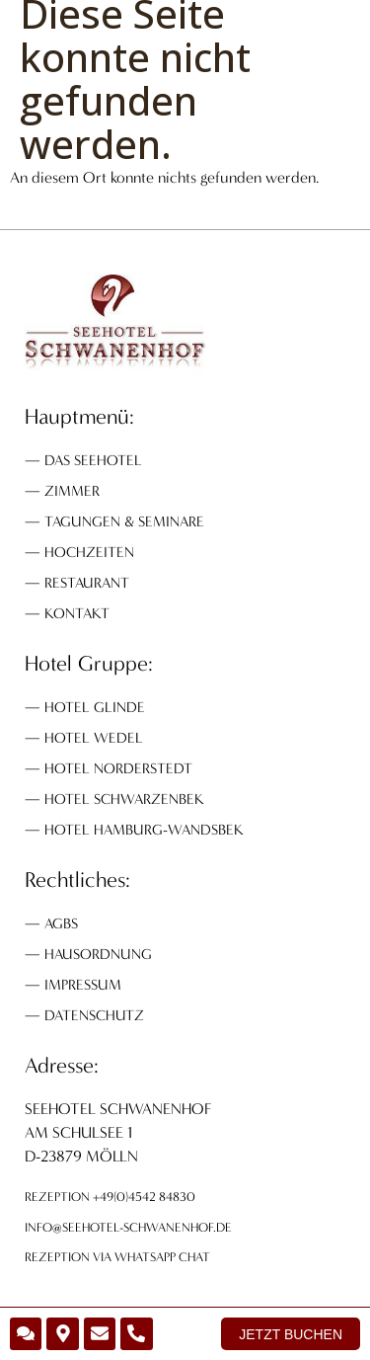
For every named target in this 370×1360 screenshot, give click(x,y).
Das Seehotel (93, 460)
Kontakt (77, 613)
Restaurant (86, 583)
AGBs (61, 923)
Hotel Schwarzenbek (124, 799)
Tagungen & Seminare (124, 521)
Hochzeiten (89, 552)
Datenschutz (94, 1015)
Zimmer (72, 491)
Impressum (82, 985)
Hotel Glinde (94, 707)
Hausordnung (98, 954)
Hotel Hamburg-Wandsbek (144, 830)
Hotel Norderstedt (118, 768)
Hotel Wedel (93, 738)
